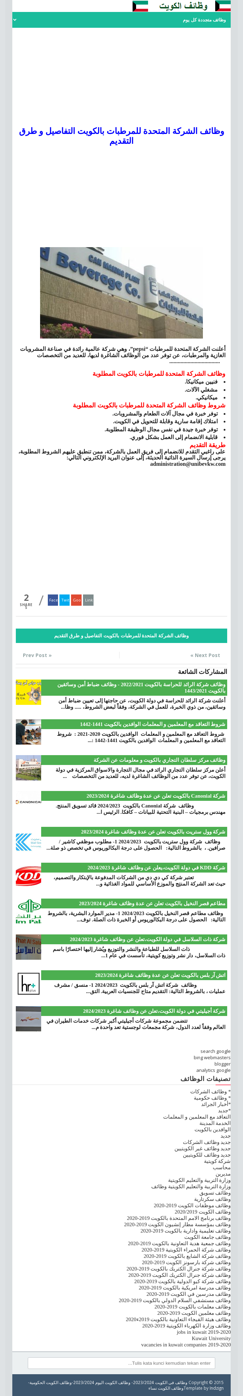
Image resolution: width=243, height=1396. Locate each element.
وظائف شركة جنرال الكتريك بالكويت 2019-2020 (179, 1269)
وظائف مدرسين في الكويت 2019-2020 (188, 1294)
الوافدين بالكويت (212, 1129)
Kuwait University (211, 1338)
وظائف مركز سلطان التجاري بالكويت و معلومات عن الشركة (159, 760)
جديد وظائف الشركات (207, 1142)
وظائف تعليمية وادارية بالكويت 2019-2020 (185, 1231)
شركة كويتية (217, 1161)
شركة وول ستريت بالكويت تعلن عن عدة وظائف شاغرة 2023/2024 (153, 832)
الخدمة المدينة (215, 1123)
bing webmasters (212, 1057)
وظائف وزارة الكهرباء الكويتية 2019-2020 (186, 1326)
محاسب (222, 1167)
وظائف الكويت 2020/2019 (203, 1212)
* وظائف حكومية (212, 1098)
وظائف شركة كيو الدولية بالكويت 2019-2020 (182, 1281)
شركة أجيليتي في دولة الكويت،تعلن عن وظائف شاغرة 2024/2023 (154, 1011)
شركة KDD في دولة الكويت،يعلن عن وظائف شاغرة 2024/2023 (157, 867)
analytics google (213, 1070)
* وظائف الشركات (210, 1091)
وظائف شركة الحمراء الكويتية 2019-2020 (186, 1250)
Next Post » (205, 655)
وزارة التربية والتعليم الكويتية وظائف (191, 1186)
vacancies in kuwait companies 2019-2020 (186, 1344)
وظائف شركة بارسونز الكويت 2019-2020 (186, 1262)
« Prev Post (37, 655)
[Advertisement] (121, 77)
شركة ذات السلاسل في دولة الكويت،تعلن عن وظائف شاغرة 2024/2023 (148, 939)
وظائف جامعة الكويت (207, 1237)
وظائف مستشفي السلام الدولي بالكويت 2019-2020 (175, 1300)
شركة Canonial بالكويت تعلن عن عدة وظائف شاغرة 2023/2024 (156, 796)
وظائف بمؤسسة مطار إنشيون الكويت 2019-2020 (177, 1224)
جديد (225, 1136)
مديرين (223, 1174)
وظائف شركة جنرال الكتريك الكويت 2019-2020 (179, 1275)
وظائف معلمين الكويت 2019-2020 (194, 1313)
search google (215, 1051)
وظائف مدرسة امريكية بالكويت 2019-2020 (185, 1288)
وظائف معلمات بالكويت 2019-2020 (192, 1307)
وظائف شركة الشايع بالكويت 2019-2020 (187, 1256)
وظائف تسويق (215, 1193)
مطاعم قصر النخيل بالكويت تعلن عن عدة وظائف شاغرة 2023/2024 (152, 903)
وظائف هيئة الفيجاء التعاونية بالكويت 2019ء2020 (178, 1319)
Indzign (217, 1388)
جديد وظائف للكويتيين (207, 1155)
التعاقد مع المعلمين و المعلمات (197, 1117)
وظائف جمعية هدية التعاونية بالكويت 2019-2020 (179, 1243)
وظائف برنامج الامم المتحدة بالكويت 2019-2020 (179, 1218)
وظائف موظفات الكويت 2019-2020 (192, 1205)
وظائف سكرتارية (212, 1199)
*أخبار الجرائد (216, 1104)
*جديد (224, 1110)
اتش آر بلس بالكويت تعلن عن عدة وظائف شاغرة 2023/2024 (160, 975)
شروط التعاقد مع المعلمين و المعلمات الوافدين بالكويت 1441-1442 (152, 724)
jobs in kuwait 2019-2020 (204, 1332)
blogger (223, 1064)
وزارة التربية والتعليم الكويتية (199, 1180)
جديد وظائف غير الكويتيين (202, 1148)
